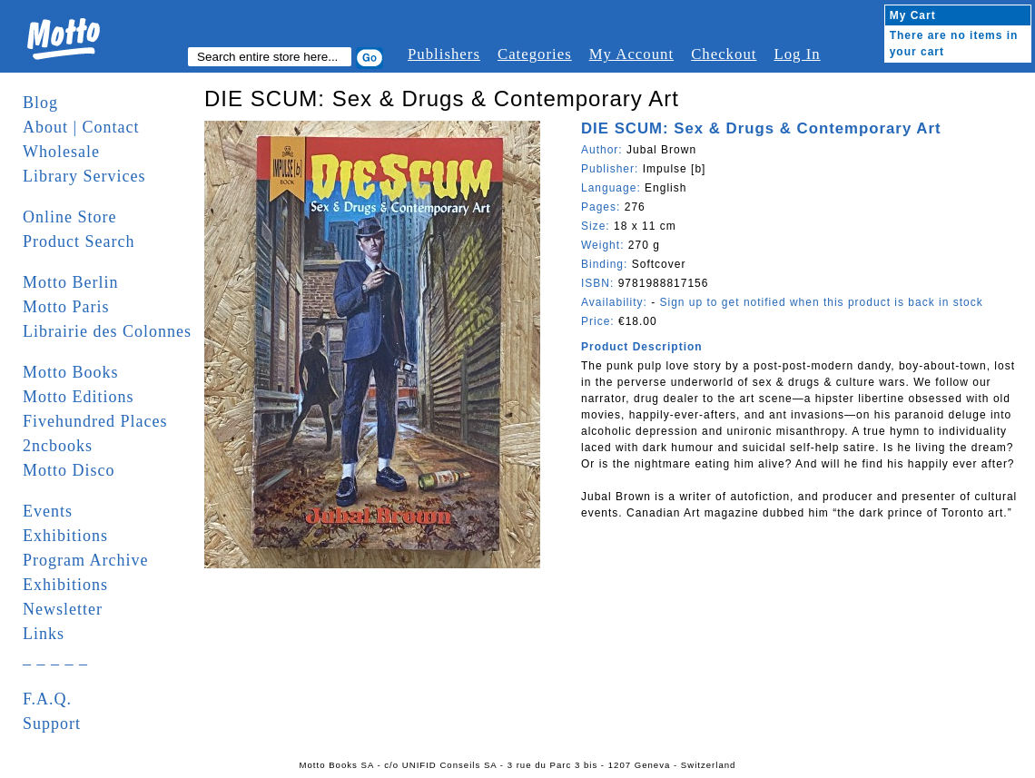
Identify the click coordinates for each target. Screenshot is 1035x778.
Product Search (78, 241)
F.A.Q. (47, 699)
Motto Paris (66, 307)
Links (43, 634)
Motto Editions (78, 397)
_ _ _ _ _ (55, 658)
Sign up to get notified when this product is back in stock (820, 302)
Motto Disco (69, 470)
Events (48, 511)
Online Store (70, 217)
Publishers (444, 54)
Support (52, 723)
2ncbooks (58, 446)
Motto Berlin (71, 282)
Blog (40, 103)
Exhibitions (65, 536)
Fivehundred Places (95, 421)
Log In (797, 54)
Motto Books (71, 372)
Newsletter (63, 609)
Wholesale (61, 152)
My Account (631, 54)
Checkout (723, 54)
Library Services (84, 176)
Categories (535, 54)
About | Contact (81, 127)
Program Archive (85, 560)
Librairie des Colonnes (107, 331)
